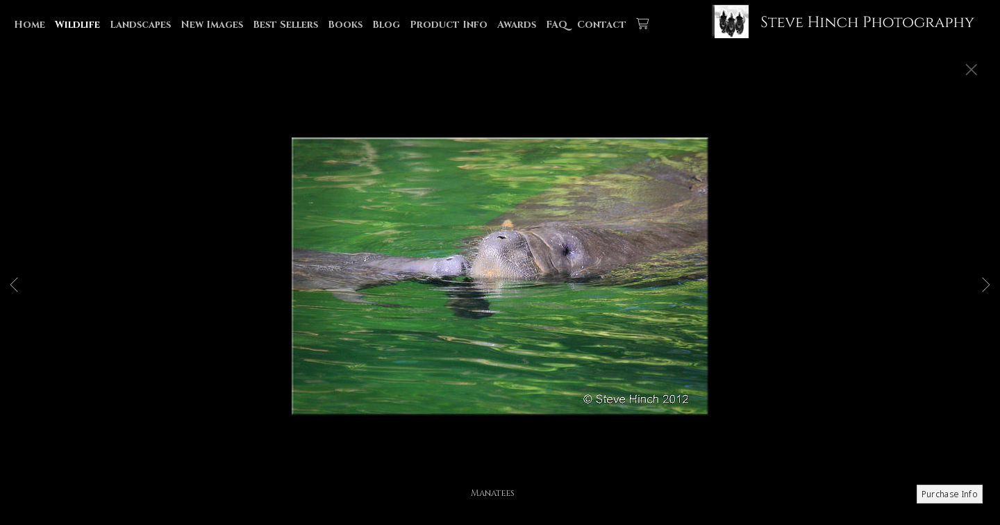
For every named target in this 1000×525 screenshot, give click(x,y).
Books (345, 24)
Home (29, 24)
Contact (601, 24)
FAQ (556, 24)
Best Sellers (285, 24)
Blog (386, 24)
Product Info (449, 24)
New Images (212, 24)
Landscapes (140, 24)
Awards (516, 24)
